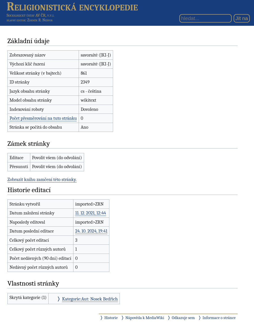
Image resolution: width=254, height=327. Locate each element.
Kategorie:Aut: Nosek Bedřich (90, 299)
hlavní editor (16, 20)
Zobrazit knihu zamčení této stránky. (42, 179)
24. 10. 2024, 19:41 (91, 231)
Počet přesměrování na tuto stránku (43, 118)
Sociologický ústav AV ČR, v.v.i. (30, 15)
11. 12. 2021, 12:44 (90, 213)
